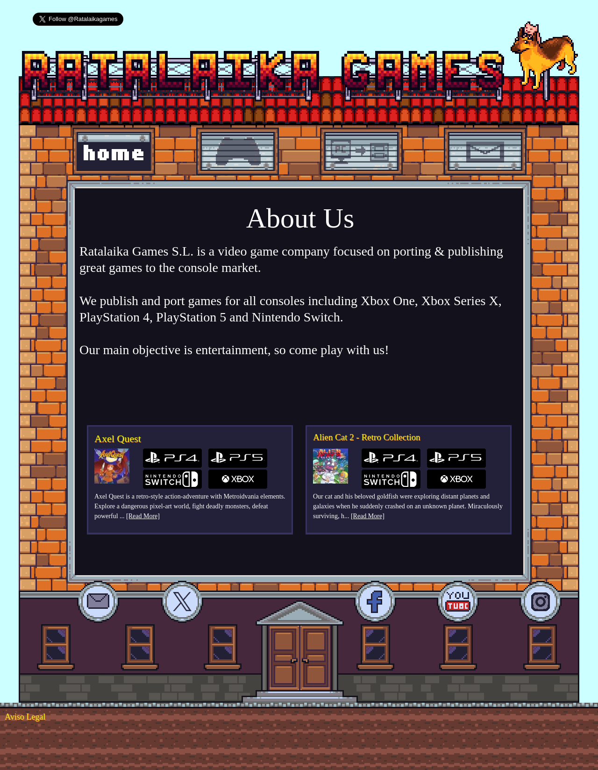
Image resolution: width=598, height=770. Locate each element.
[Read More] (143, 516)
